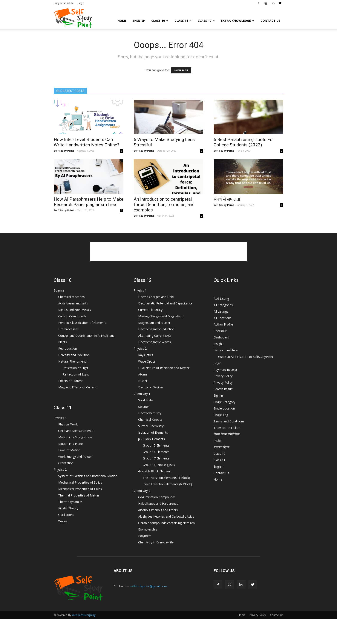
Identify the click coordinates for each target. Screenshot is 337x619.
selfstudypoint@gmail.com (148, 586)
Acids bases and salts (73, 303)
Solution (144, 407)
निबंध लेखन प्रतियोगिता (227, 434)
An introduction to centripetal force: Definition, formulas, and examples (164, 205)
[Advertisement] (168, 251)
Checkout (220, 331)
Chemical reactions (71, 297)
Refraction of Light (76, 374)
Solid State (145, 400)
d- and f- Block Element (154, 471)
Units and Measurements (75, 431)
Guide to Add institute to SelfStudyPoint (245, 357)
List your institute (64, 3)
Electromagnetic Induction (156, 329)
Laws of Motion (69, 450)
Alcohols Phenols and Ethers (158, 510)
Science (59, 290)
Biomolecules (147, 529)
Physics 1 (60, 418)
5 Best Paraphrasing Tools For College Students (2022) (244, 142)
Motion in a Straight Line (75, 437)
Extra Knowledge (237, 21)
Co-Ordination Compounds (157, 497)
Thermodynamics (70, 502)
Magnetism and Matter (154, 323)
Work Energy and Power (75, 457)
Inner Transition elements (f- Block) (167, 484)
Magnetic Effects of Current (77, 387)
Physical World (68, 424)
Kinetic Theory (68, 508)
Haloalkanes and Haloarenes (158, 503)
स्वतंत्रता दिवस (221, 447)
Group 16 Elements (156, 452)
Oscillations (66, 515)
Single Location (224, 408)
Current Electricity (150, 310)
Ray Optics (145, 355)
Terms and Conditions (229, 421)
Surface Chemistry (151, 426)
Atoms (142, 374)
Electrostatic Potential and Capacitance (165, 303)
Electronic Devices (151, 387)
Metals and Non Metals (74, 310)
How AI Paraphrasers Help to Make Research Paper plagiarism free (88, 202)
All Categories (223, 305)
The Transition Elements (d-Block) (166, 478)
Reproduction (67, 348)
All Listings (221, 311)
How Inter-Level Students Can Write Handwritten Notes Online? (86, 142)
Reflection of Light (75, 368)
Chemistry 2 (142, 491)
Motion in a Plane (70, 444)
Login (81, 3)
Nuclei (142, 381)
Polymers (144, 536)
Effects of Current (70, 381)
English (139, 21)
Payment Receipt (225, 370)
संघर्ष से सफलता (227, 199)
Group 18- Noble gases (159, 465)
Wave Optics (147, 361)
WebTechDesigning (83, 615)
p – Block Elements (151, 439)
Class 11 (183, 21)
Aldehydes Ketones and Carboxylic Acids (166, 516)
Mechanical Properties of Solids (80, 482)
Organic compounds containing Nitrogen (166, 523)
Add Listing (221, 298)
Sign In (218, 395)
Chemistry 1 (142, 394)
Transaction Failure (227, 428)
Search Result (223, 389)
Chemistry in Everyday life (156, 542)
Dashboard (221, 337)
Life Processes (68, 329)
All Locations (222, 318)
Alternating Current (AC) (154, 336)
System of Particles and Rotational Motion (87, 476)
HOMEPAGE (181, 70)
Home (122, 21)
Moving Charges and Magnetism (160, 316)
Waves (62, 521)
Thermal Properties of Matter (78, 495)
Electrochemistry (149, 413)
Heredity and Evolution (74, 355)
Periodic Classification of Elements (82, 323)
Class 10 (159, 21)
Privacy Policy (223, 376)
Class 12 (206, 21)
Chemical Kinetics (150, 419)
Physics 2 (60, 469)
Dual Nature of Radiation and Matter (163, 368)
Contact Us (270, 21)
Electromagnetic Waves (154, 342)
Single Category (224, 402)
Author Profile (223, 324)
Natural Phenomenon (73, 361)
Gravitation (66, 463)
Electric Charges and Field (156, 297)
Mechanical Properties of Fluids (80, 489)
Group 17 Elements (156, 458)
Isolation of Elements (153, 432)
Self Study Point (64, 150)
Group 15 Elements (156, 445)
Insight (218, 344)
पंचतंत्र (217, 441)
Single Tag (221, 415)
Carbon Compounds (72, 316)
